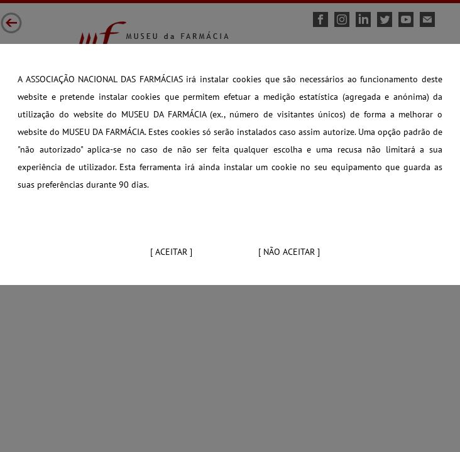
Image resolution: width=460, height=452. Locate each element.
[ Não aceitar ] (289, 251)
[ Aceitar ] (171, 251)
